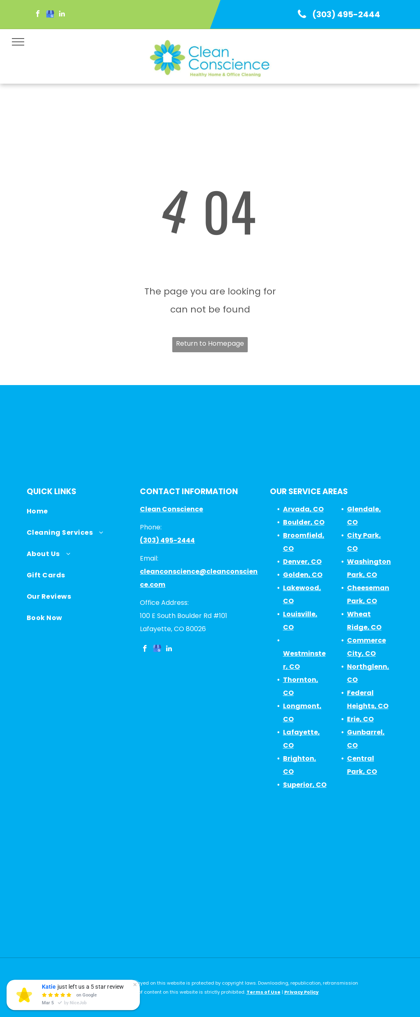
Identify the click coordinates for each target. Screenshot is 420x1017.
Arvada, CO (303, 509)
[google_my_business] (50, 15)
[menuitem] (79, 513)
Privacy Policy (301, 992)
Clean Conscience (171, 509)
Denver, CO (302, 561)
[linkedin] (62, 15)
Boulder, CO (303, 522)
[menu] (18, 41)
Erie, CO (360, 719)
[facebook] (38, 15)
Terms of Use (264, 992)
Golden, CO (302, 574)
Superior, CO (304, 784)
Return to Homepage (210, 343)
